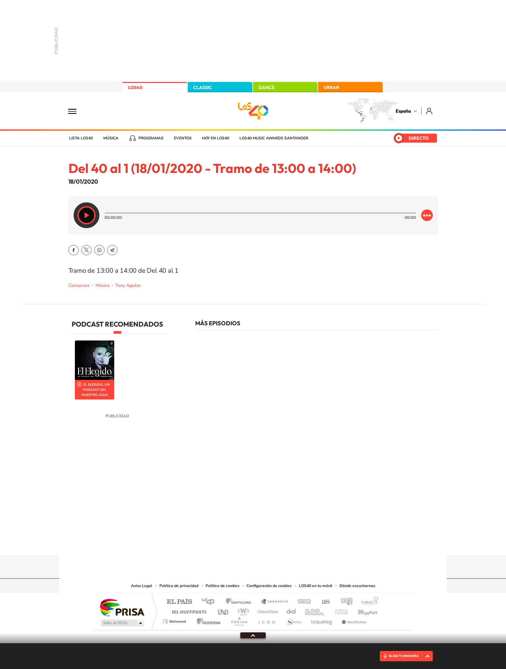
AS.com (323, 602)
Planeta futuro (339, 610)
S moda (293, 620)
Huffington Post (187, 610)
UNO (223, 610)
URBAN (331, 87)
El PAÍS (179, 602)
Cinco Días (266, 610)
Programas (151, 138)
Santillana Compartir (274, 602)
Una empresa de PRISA (122, 607)
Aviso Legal (141, 585)
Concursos (79, 285)
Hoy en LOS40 (215, 138)
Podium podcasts (239, 620)
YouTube (240, 542)
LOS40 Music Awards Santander (273, 138)
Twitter (86, 250)
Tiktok (227, 542)
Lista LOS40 (81, 138)
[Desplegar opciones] (427, 215)
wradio (242, 610)
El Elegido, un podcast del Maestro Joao (95, 389)
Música (110, 138)
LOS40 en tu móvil (315, 585)
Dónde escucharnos (357, 585)
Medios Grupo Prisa (122, 623)
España (403, 111)
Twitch (279, 542)
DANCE (266, 87)
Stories (292, 542)
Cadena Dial (291, 610)
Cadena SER (302, 602)
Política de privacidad (178, 585)
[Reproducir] (86, 215)
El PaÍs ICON (266, 620)
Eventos (183, 138)
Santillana (240, 602)
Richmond (175, 620)
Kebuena (362, 610)
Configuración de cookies (269, 585)
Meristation (353, 620)
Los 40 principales (210, 602)
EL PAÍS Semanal (315, 610)
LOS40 (135, 87)
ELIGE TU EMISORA (404, 656)
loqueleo (322, 620)
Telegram (112, 250)
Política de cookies (222, 585)
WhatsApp (99, 250)
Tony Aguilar (128, 285)
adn (344, 602)
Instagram (214, 542)
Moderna (207, 620)
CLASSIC (202, 87)
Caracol (368, 602)
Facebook (73, 250)
